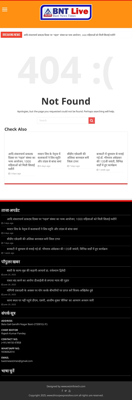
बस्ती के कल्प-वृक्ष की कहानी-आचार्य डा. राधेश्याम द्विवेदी (36, 270)
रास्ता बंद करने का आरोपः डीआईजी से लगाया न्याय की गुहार (38, 280)
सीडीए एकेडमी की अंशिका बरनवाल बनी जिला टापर (78, 157)
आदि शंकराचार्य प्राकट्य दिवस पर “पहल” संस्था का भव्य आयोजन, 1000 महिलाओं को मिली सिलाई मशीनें (69, 35)
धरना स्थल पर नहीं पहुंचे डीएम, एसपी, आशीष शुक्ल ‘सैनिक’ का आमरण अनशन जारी (50, 300)
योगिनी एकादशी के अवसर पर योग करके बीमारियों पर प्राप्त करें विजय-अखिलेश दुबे (50, 290)
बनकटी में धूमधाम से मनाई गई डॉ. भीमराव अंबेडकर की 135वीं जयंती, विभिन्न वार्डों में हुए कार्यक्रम (110, 159)
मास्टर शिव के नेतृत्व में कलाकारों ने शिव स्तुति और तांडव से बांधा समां (49, 157)
